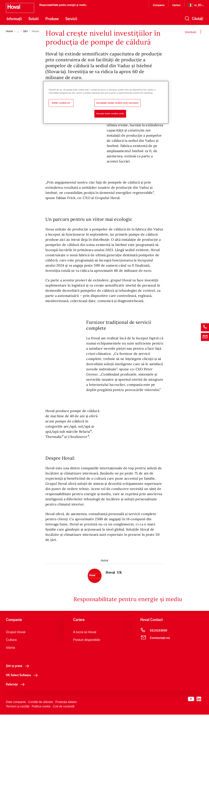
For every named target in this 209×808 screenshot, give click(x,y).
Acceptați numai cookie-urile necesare (117, 103)
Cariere (176, 5)
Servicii (71, 18)
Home (9, 31)
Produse (52, 18)
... (18, 31)
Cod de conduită (63, 799)
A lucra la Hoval (84, 725)
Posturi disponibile (86, 733)
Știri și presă (18, 759)
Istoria (10, 741)
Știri (25, 31)
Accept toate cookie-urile (110, 113)
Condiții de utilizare (40, 795)
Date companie (16, 795)
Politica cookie (41, 799)
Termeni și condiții (17, 799)
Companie (159, 5)
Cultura (11, 733)
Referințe (16, 777)
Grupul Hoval (15, 725)
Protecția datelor (66, 795)
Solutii (33, 18)
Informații (14, 18)
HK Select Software (23, 768)
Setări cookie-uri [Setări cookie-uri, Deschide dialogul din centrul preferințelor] (61, 103)
